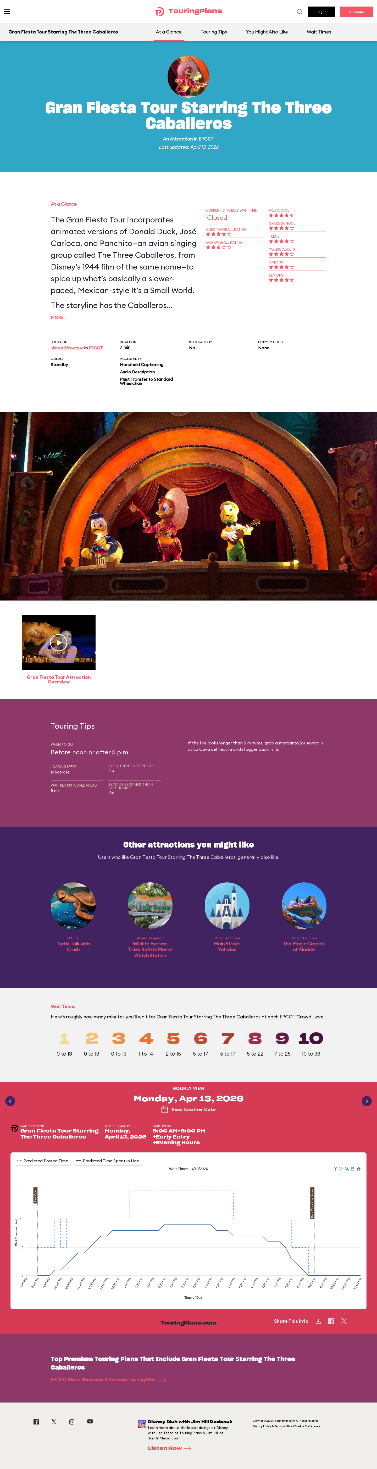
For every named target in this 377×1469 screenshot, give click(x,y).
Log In (321, 12)
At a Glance (169, 32)
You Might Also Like (267, 32)
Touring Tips (214, 32)
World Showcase (67, 347)
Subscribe (356, 12)
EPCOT (206, 139)
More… (58, 317)
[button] (335, 1168)
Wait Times (319, 32)
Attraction (181, 139)
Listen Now (171, 1448)
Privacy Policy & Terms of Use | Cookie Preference (286, 1426)
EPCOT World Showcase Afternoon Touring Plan (108, 1380)
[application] (188, 1234)
